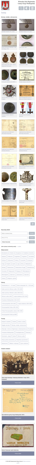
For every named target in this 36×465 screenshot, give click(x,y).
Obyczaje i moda (6, 328)
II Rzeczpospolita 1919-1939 (9, 303)
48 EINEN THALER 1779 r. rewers (9, 25)
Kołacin (16, 260)
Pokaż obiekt (18, 382)
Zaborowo (12, 274)
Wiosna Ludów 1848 (7, 296)
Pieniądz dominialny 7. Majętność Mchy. (9, 177)
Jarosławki (31, 256)
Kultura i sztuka (21, 321)
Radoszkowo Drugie (20, 267)
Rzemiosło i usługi (6, 336)
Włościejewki (5, 274)
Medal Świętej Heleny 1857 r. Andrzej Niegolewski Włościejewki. (9, 59)
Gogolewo (24, 256)
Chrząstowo (18, 253)
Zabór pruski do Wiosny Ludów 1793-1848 (12, 289)
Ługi (18, 263)
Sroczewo (4, 271)
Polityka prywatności (26, 461)
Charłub (11, 253)
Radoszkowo (10, 267)
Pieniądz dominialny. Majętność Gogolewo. (9, 109)
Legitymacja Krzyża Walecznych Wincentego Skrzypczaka (9, 126)
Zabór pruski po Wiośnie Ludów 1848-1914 (12, 292)
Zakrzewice (19, 274)
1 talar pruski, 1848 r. (26, 41)
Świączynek (11, 271)
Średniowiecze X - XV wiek (8, 285)
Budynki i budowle (6, 321)
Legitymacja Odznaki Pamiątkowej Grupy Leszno (9, 213)
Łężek (13, 263)
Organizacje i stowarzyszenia (19, 328)
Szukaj (31, 233)
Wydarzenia (5, 343)
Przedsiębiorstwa (20, 332)
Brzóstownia (5, 253)
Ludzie (19, 246)
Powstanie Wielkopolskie (8, 332)
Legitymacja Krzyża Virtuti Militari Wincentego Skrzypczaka (9, 161)
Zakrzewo (26, 274)
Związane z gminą (11, 278)
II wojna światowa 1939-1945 (24, 303)
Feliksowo (10, 256)
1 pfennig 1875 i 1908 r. (26, 58)
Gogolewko (17, 256)
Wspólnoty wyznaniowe (22, 339)
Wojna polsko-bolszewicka (8, 339)
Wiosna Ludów (21, 336)
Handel (14, 321)
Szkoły (14, 336)
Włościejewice (26, 271)
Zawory (3, 278)
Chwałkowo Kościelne (28, 253)
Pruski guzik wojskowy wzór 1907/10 (9, 75)
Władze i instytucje (14, 343)
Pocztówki (30, 328)
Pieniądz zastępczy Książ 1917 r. (26, 75)
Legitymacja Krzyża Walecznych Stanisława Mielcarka (9, 144)
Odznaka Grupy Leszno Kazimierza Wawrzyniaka (26, 195)
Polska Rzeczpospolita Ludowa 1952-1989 (12, 310)
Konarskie (22, 260)
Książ (3, 263)
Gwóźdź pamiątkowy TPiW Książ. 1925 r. (9, 195)
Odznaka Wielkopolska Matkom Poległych (9, 92)
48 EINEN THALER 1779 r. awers (26, 25)
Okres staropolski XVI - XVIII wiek (25, 285)
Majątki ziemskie (6, 325)
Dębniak (4, 256)
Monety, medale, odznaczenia (19, 325)
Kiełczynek (10, 260)
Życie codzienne (24, 343)
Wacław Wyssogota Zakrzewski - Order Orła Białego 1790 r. (9, 42)
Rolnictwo (28, 332)
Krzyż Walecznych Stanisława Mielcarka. (26, 109)
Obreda (3, 267)
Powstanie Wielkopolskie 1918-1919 (10, 300)
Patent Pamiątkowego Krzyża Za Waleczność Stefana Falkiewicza (26, 92)
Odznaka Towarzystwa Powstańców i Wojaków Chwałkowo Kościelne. (26, 178)
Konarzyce (29, 260)
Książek (8, 263)
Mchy (22, 263)
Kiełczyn (4, 260)
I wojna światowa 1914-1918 (20, 296)
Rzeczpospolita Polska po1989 (9, 314)
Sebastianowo (30, 267)
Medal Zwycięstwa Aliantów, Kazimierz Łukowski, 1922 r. (26, 161)
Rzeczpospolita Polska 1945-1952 (10, 307)
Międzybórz (28, 263)
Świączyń (18, 271)
